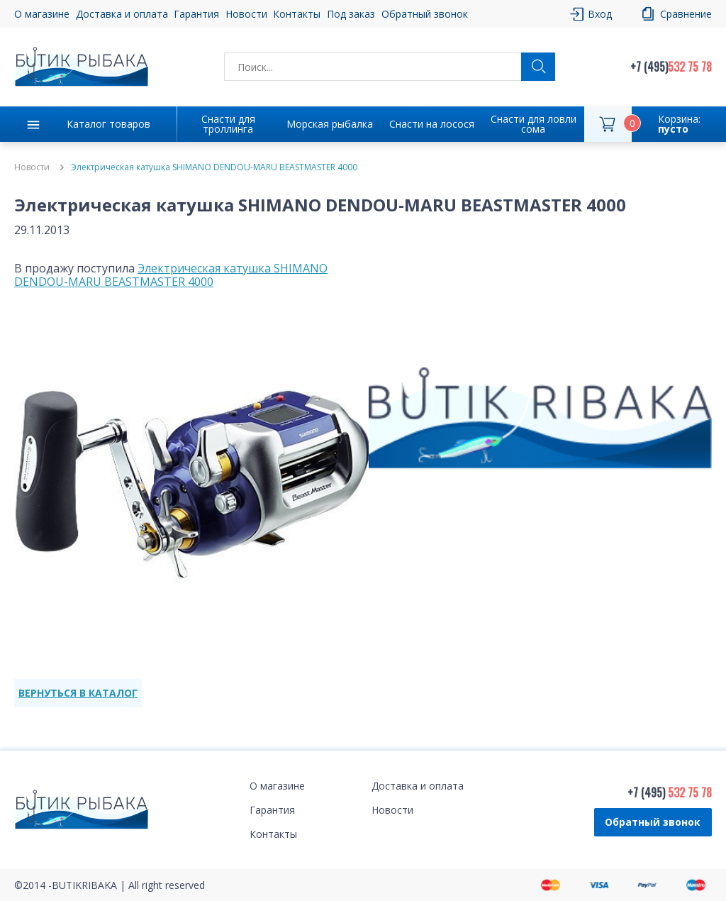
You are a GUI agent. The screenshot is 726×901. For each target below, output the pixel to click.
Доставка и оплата (122, 14)
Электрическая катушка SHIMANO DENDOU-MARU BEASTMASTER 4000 (171, 274)
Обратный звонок (424, 14)
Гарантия (196, 14)
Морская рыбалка (329, 124)
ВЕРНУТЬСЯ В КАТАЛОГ (78, 693)
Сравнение (686, 14)
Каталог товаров (108, 124)
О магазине (41, 14)
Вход (600, 14)
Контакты (296, 14)
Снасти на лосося (431, 124)
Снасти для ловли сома (533, 124)
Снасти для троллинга (228, 124)
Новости (246, 14)
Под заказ (351, 14)
